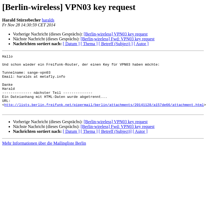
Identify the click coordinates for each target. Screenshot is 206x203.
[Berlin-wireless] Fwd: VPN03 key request (117, 39)
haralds (48, 20)
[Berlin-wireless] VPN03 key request (116, 34)
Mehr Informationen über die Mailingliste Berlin (44, 154)
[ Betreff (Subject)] (115, 142)
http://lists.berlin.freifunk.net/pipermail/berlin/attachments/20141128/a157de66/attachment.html (104, 115)
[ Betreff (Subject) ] (115, 43)
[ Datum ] (71, 43)
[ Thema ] (89, 43)
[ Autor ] (141, 43)
